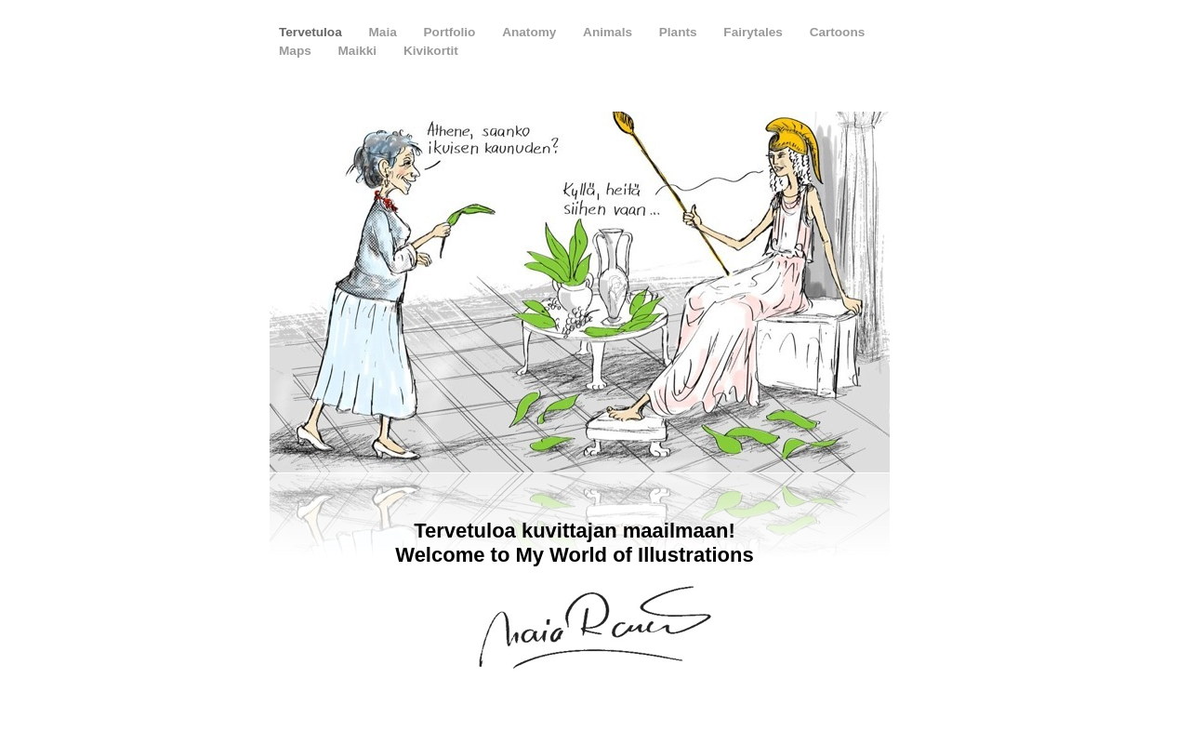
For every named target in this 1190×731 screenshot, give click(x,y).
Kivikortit (430, 51)
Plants (680, 32)
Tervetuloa (312, 32)
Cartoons (838, 32)
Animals (609, 32)
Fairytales (754, 32)
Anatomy (531, 32)
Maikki (359, 51)
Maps (297, 51)
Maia (385, 32)
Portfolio (452, 32)
